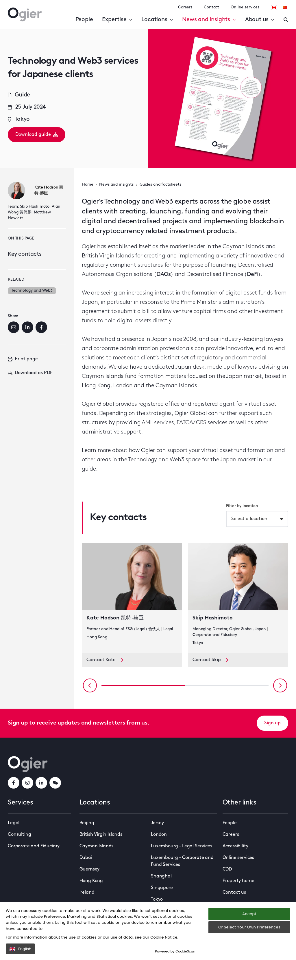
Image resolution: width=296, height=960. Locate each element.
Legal (13, 823)
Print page (23, 359)
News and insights (209, 20)
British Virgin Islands (100, 834)
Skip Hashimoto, (35, 206)
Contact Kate (104, 660)
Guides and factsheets (160, 184)
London (159, 834)
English (20, 949)
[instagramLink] (27, 783)
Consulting (19, 834)
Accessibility (235, 846)
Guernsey (89, 869)
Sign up (272, 723)
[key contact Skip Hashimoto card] (238, 598)
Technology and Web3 (32, 290)
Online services (245, 7)
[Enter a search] (286, 19)
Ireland (87, 892)
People (84, 20)
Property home (238, 881)
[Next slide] (280, 685)
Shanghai (161, 876)
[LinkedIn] (27, 327)
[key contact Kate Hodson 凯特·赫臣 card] (132, 598)
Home (87, 184)
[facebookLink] (13, 783)
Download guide (36, 134)
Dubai (85, 857)
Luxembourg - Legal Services (181, 846)
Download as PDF (30, 373)
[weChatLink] (55, 783)
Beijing (86, 823)
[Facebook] (41, 327)
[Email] (13, 327)
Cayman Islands (96, 846)
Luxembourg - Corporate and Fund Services (182, 861)
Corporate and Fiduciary (34, 846)
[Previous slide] (90, 685)
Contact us (234, 892)
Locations (157, 20)
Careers (185, 7)
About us (259, 20)
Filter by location (242, 506)
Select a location (249, 519)
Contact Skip (210, 660)
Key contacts (24, 254)
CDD (227, 869)
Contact (211, 7)
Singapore (162, 888)
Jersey (157, 823)
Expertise (117, 20)
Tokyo (157, 899)
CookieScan (185, 951)
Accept (249, 914)
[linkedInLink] (41, 783)
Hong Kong (91, 881)
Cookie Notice (163, 937)
